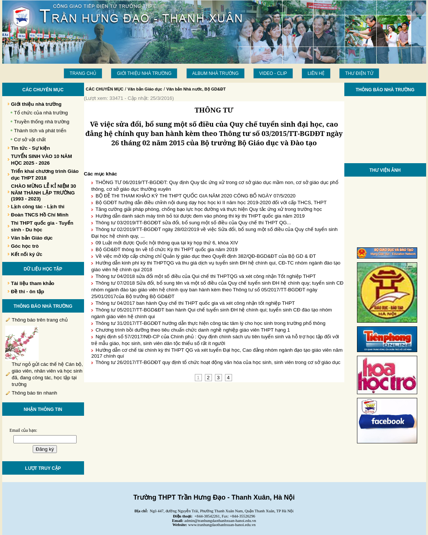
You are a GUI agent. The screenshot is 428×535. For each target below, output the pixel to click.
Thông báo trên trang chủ (40, 320)
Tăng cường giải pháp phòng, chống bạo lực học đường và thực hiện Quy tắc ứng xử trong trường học (209, 209)
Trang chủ (83, 73)
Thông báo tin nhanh (34, 393)
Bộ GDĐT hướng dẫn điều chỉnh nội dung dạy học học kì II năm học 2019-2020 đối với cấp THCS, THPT (211, 202)
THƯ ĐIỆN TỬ (359, 73)
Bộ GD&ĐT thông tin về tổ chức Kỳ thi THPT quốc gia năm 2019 (167, 249)
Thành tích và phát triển (40, 130)
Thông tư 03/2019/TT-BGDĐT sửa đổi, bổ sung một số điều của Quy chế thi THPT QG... (193, 222)
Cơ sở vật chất (30, 139)
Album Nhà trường (215, 73)
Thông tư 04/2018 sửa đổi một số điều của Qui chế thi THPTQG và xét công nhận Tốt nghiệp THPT (206, 276)
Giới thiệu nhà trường (144, 73)
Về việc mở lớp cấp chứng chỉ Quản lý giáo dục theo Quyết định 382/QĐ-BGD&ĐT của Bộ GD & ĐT (206, 256)
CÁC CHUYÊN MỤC (105, 89)
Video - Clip (273, 73)
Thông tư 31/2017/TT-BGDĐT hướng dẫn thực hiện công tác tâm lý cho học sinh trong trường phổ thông (210, 323)
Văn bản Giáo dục (145, 89)
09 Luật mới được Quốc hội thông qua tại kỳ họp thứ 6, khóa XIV (167, 243)
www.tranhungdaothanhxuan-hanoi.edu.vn (221, 525)
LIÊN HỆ (316, 73)
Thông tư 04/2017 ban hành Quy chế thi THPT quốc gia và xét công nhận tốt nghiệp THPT (195, 303)
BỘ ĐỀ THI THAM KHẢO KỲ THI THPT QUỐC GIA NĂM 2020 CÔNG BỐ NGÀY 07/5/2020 (196, 196)
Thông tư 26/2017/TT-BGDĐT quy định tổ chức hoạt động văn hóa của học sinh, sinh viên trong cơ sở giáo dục (218, 362)
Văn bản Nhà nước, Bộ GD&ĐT (196, 89)
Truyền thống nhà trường (42, 121)
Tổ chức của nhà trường (41, 112)
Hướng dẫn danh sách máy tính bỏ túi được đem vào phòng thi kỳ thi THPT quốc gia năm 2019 (200, 216)
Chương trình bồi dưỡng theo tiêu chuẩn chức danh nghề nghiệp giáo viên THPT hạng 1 (193, 330)
